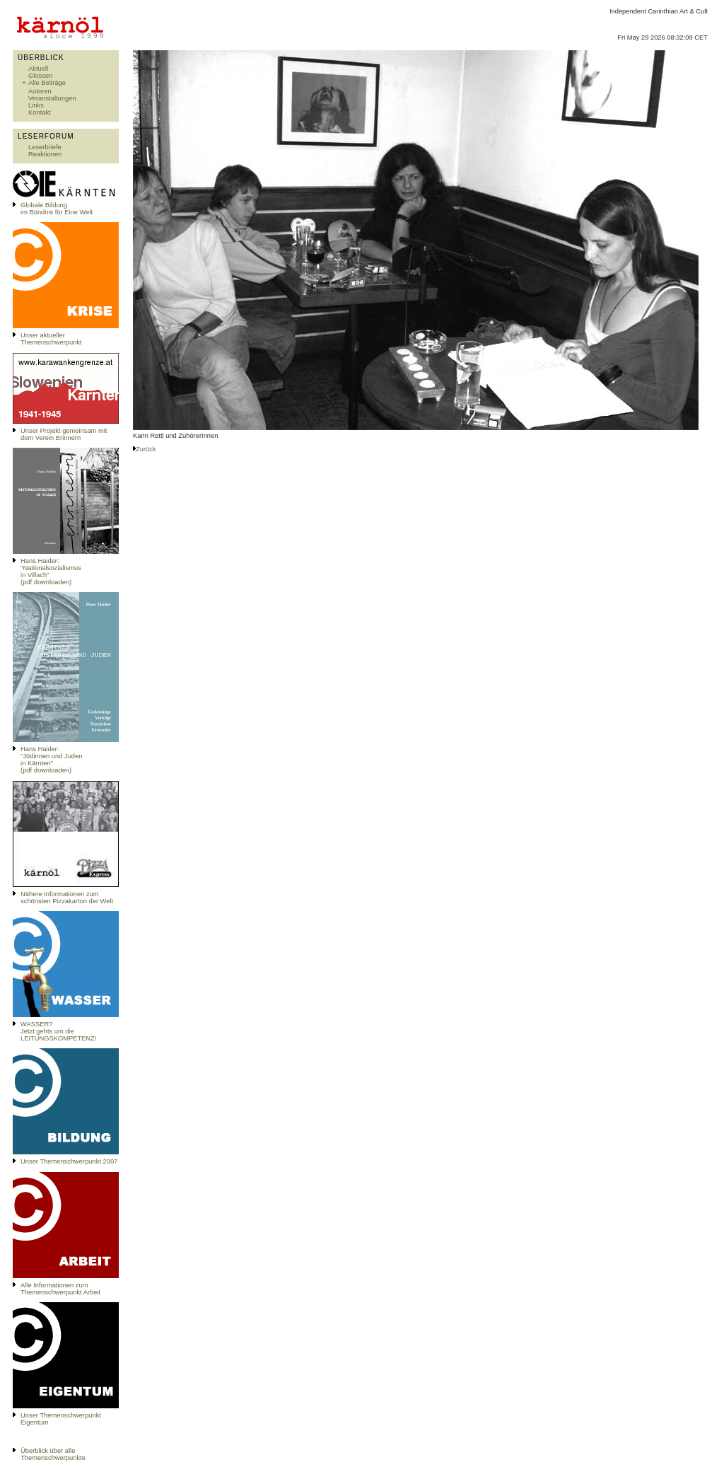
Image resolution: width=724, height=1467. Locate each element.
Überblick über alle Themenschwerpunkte (53, 1454)
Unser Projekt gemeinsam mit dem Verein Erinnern (64, 434)
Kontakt (39, 112)
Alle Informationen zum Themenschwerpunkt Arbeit (60, 1289)
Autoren (40, 91)
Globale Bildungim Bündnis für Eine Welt (57, 209)
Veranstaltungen (52, 98)
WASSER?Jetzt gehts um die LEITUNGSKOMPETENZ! (58, 1031)
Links (36, 105)
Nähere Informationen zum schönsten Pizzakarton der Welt (67, 898)
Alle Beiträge (47, 82)
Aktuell (38, 68)
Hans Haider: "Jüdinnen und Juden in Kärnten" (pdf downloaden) (51, 760)
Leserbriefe (45, 147)
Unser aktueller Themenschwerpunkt (51, 339)
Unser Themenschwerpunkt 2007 (69, 1161)
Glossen (40, 75)
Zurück (146, 449)
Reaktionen (45, 154)
